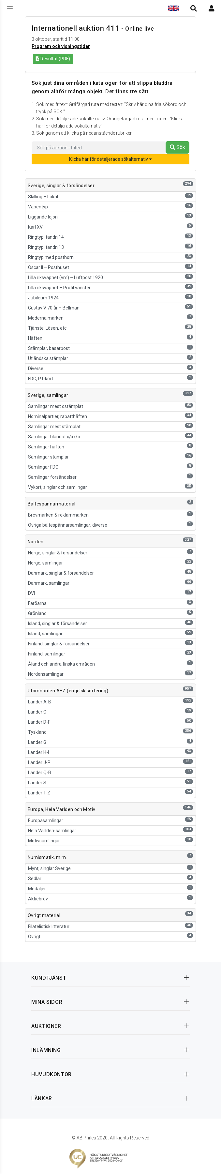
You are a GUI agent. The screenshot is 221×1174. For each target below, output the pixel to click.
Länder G (110, 742)
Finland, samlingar (110, 653)
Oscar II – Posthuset (110, 267)
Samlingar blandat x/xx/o (110, 436)
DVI (110, 593)
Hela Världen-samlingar (110, 830)
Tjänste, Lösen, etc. (110, 327)
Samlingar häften (110, 446)
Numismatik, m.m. (47, 857)
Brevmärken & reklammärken (110, 514)
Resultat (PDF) (53, 58)
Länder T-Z (110, 792)
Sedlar (110, 878)
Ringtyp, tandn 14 (110, 236)
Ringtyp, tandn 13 (110, 247)
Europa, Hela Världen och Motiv (62, 809)
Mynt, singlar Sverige (110, 868)
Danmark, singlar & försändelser (110, 572)
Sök (177, 147)
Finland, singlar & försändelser (110, 643)
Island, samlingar (110, 633)
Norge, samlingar (110, 562)
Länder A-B (110, 701)
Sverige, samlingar (48, 395)
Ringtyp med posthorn (110, 257)
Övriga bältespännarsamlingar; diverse (110, 524)
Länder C (110, 711)
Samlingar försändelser (110, 477)
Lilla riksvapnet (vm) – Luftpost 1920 (110, 277)
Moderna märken (110, 317)
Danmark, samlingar (110, 582)
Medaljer (110, 888)
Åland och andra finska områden (110, 663)
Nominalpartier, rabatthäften (110, 416)
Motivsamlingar (110, 840)
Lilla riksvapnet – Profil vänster (110, 287)
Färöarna (110, 603)
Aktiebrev (110, 898)
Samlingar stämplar (110, 456)
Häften (110, 338)
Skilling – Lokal (110, 196)
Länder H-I (110, 752)
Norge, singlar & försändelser (110, 552)
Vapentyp (110, 206)
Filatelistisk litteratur (110, 926)
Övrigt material (44, 915)
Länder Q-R (110, 772)
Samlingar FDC (110, 466)
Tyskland (110, 732)
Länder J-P (110, 762)
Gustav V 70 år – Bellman (110, 307)
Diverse (110, 368)
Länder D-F (110, 721)
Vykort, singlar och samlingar (110, 487)
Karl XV (110, 226)
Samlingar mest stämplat (110, 426)
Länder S (110, 782)
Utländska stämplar (110, 358)
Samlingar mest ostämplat (110, 406)
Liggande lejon (110, 216)
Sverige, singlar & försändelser (61, 185)
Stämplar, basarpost (110, 348)
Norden (36, 541)
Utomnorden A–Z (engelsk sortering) (68, 690)
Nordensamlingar (110, 673)
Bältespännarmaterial (51, 503)
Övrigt (110, 936)
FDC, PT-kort (110, 378)
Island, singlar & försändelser (110, 623)
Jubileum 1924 (110, 297)
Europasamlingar (110, 820)
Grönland (110, 613)
